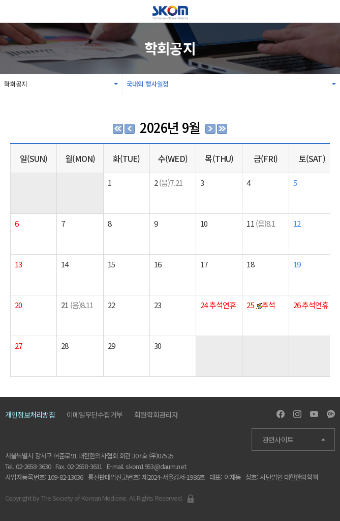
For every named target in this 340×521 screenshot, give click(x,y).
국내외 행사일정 (147, 84)
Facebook (280, 414)
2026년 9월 (170, 127)
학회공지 (15, 84)
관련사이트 (277, 439)
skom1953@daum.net (156, 466)
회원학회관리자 (156, 414)
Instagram (297, 414)
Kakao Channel (331, 414)
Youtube (314, 414)
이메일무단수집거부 (94, 414)
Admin (191, 499)
